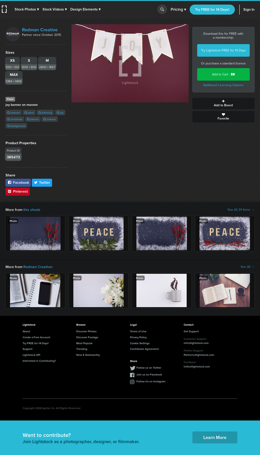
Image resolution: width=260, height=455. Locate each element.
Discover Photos (86, 331)
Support (27, 349)
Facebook (18, 182)
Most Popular (84, 343)
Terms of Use (138, 331)
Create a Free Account (36, 337)
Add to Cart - (223, 74)
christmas (14, 119)
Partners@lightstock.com (199, 355)
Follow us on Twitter (148, 368)
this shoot (31, 209)
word (29, 112)
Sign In (249, 9)
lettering (45, 112)
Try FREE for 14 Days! (212, 9)
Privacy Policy (138, 337)
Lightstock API (31, 355)
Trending (81, 349)
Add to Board (223, 103)
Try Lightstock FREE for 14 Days (223, 50)
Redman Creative (40, 29)
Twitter (42, 182)
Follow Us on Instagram (150, 381)
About (26, 331)
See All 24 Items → (241, 210)
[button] (27, 9)
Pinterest (17, 191)
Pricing (178, 10)
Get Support (191, 331)
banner (33, 119)
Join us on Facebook (149, 374)
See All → (248, 267)
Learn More (214, 437)
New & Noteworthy (88, 355)
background (16, 126)
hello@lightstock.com (197, 366)
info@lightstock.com (196, 343)
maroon (13, 112)
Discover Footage (87, 337)
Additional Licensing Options (223, 85)
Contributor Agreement (144, 349)
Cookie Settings (140, 343)
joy (60, 112)
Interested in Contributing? (39, 361)
